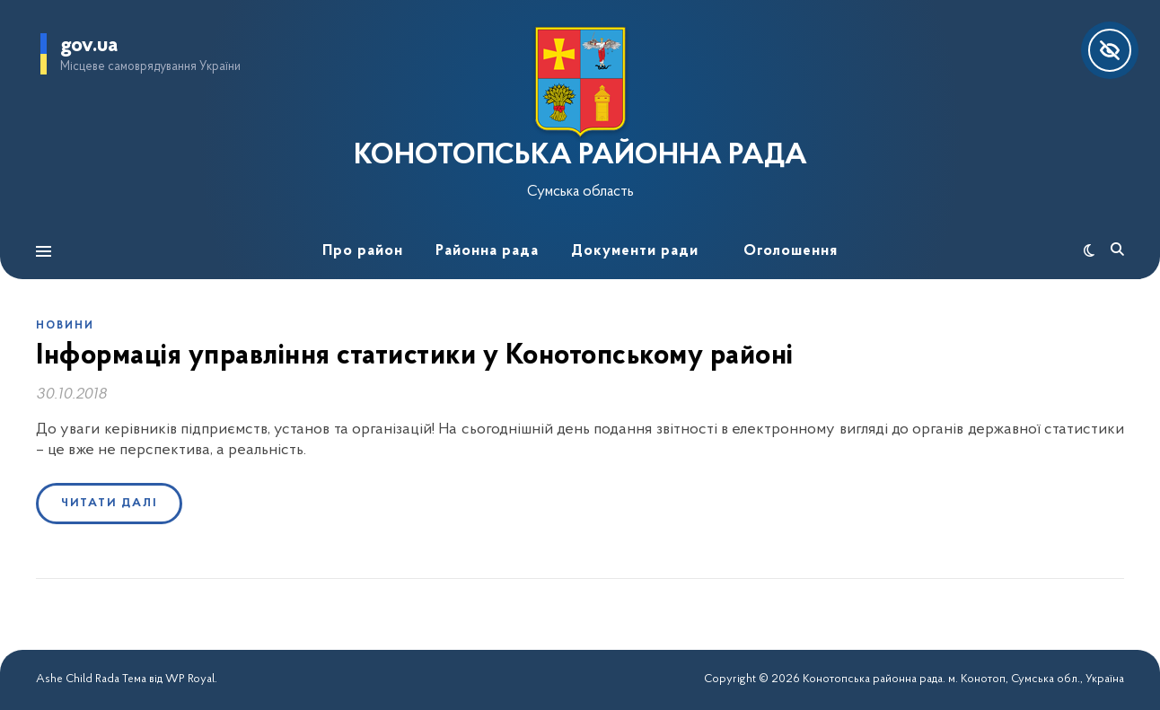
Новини (65, 325)
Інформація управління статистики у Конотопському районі (415, 356)
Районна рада (487, 251)
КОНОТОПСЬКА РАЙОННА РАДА (580, 156)
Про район (362, 251)
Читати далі (109, 503)
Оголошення (790, 251)
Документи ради (635, 251)
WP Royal (190, 679)
